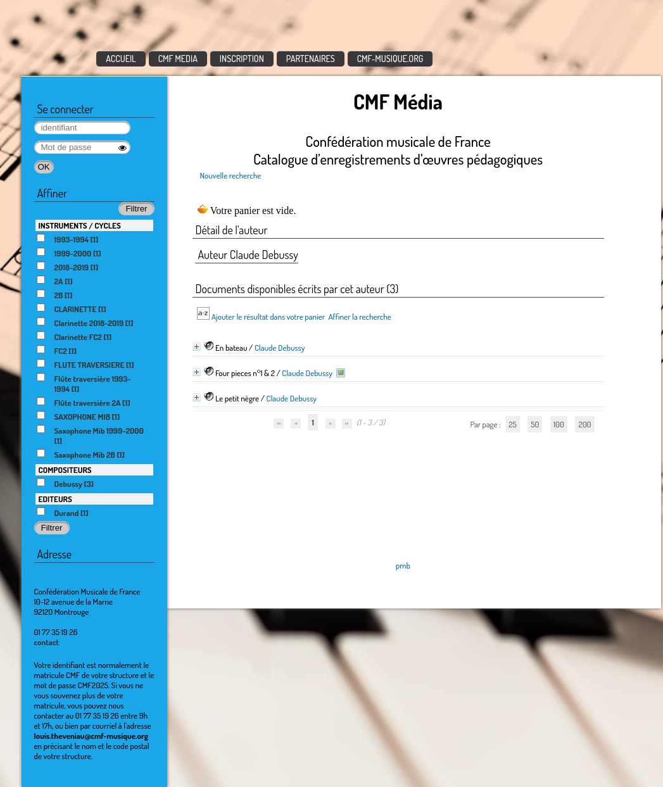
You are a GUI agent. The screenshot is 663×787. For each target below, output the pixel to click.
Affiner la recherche (359, 317)
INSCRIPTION (242, 58)
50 (535, 424)
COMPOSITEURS (65, 470)
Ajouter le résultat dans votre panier (268, 317)
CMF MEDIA (178, 58)
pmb (403, 565)
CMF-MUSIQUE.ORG (390, 58)
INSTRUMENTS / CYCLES (80, 225)
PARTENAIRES (310, 58)
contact (47, 642)
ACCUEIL (121, 58)
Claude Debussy (280, 348)
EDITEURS (55, 499)
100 (558, 424)
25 (512, 424)
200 (584, 424)
